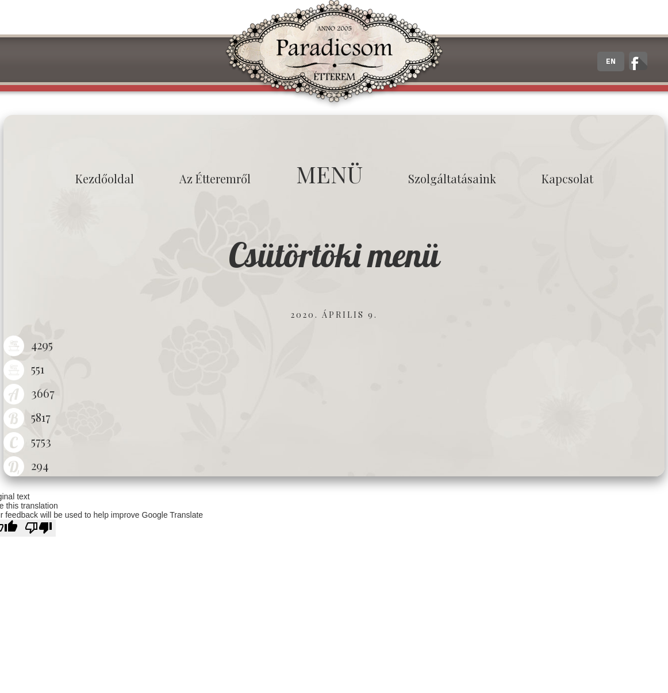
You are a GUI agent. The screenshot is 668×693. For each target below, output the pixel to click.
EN (611, 61)
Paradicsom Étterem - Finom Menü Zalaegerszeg (334, 54)
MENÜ (329, 174)
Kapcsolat (567, 178)
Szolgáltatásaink (452, 178)
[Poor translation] (38, 528)
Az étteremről (215, 178)
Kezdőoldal (104, 178)
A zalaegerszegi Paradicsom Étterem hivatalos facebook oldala (638, 61)
